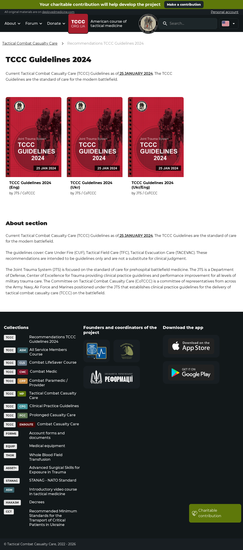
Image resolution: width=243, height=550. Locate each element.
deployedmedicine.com (58, 12)
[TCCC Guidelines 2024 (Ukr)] (95, 149)
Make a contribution (184, 4)
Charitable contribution (206, 513)
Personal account (224, 12)
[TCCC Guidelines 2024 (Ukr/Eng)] (156, 149)
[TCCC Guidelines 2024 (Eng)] (33, 149)
